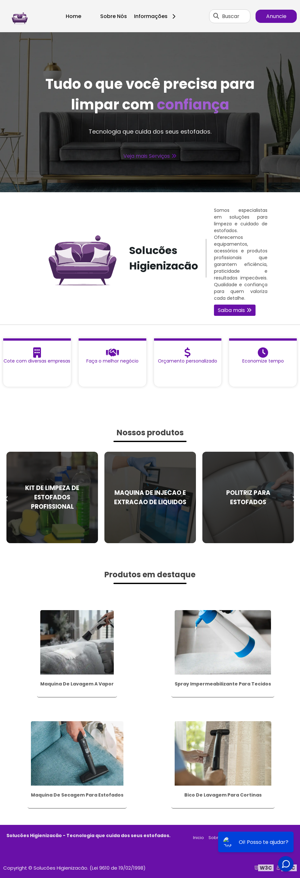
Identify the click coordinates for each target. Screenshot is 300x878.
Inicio (198, 838)
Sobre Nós (113, 16)
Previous (6, 497)
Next (293, 497)
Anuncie (276, 16)
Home (73, 16)
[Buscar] (216, 16)
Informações (157, 16)
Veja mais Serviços (146, 156)
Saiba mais (231, 310)
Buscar (230, 16)
